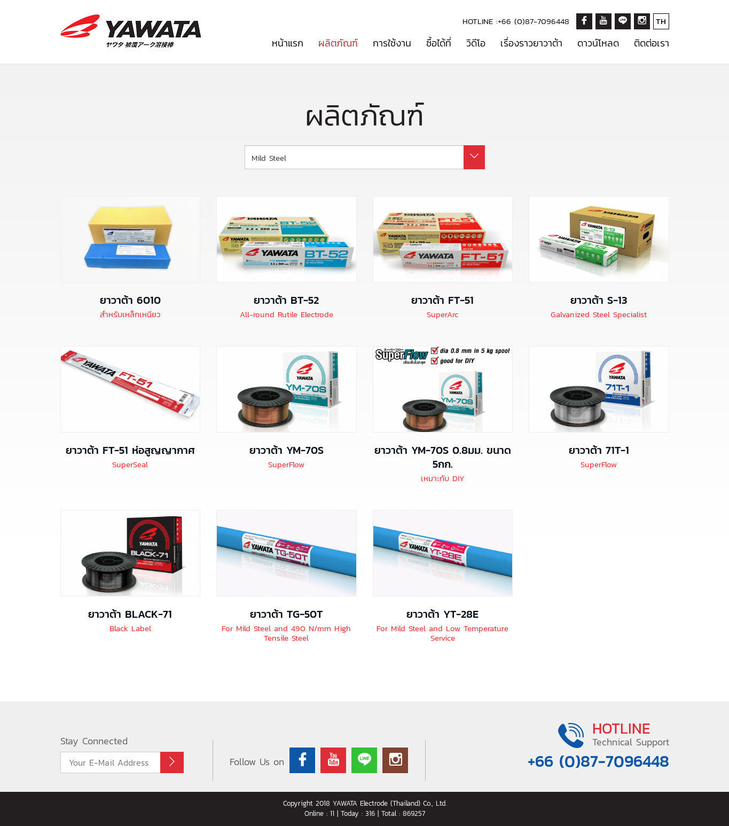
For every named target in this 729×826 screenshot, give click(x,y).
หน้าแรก (287, 43)
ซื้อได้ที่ (438, 43)
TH (661, 21)
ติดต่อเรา (651, 43)
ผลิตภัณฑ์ (338, 43)
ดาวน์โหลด (598, 43)
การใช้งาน (392, 43)
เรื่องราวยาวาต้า (531, 43)
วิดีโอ (475, 43)
